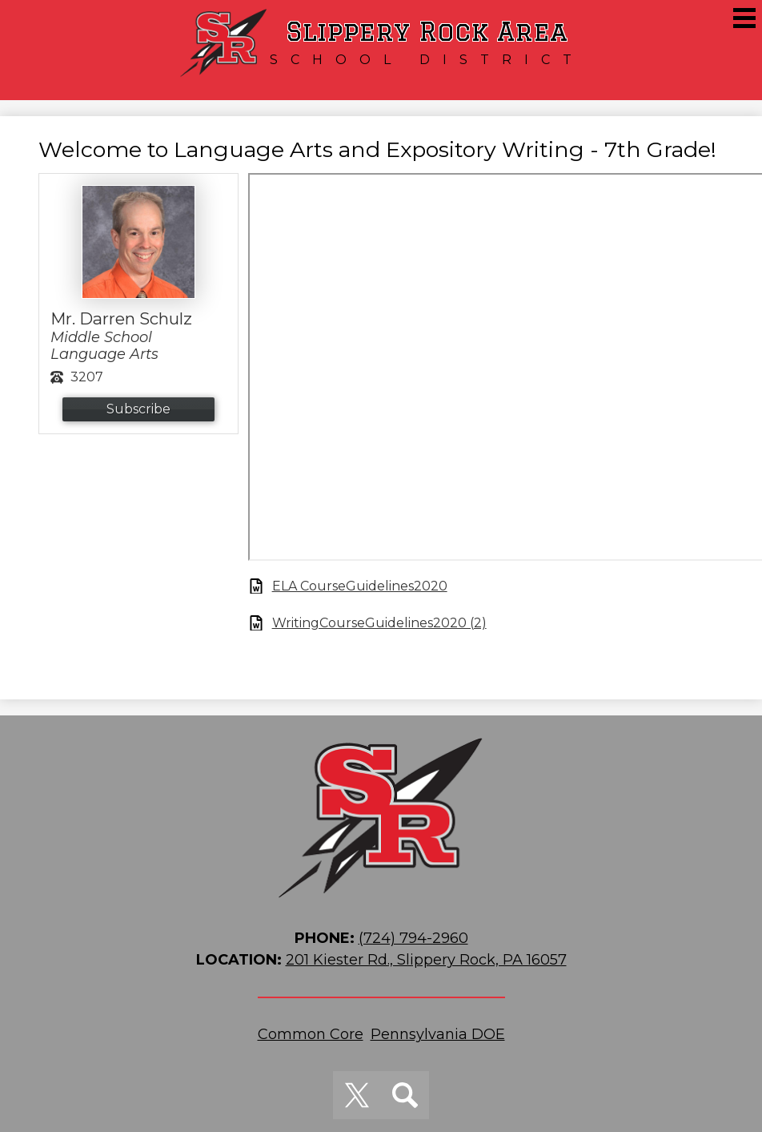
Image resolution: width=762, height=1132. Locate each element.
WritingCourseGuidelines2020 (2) (379, 622)
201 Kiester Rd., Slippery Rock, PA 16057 (426, 960)
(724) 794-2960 (413, 938)
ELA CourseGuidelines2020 (359, 586)
